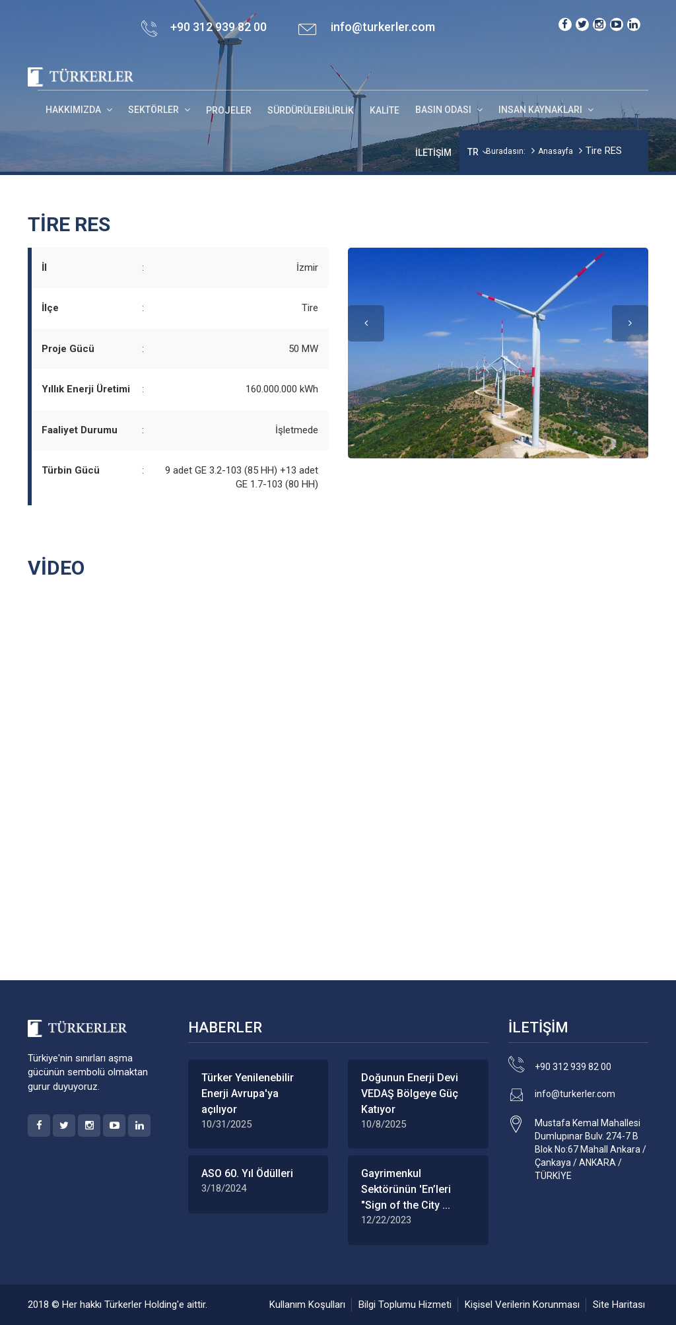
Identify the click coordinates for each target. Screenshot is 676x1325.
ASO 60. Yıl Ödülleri (247, 1173)
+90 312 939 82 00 (573, 1066)
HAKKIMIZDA (74, 109)
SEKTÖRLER (154, 109)
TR (473, 152)
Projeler (229, 110)
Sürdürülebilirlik (310, 110)
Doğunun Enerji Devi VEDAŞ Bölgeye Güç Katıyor (409, 1093)
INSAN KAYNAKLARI (541, 109)
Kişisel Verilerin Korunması (522, 1304)
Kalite (384, 110)
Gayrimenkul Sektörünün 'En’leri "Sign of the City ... (406, 1189)
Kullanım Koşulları (307, 1304)
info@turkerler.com (383, 27)
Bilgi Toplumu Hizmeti (405, 1304)
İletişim (433, 152)
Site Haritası (619, 1304)
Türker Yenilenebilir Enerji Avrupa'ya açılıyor (247, 1093)
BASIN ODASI (444, 109)
